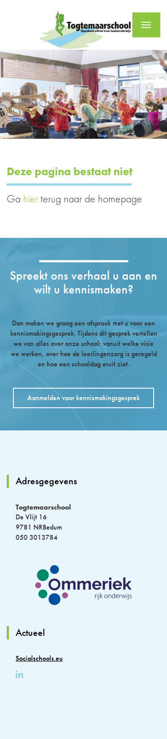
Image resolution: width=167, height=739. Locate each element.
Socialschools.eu (39, 658)
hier (30, 198)
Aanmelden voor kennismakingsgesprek (83, 397)
